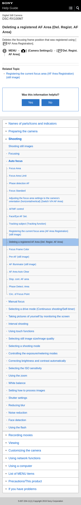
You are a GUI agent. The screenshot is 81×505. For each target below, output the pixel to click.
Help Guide (10, 8)
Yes (30, 102)
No (50, 102)
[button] (77, 8)
